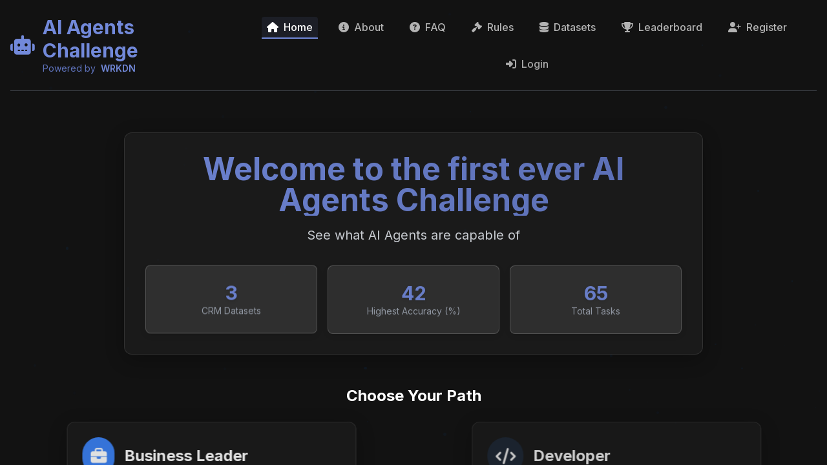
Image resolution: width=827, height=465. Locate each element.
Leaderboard (662, 27)
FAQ (428, 27)
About (361, 27)
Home (290, 27)
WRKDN (118, 68)
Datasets (567, 27)
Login (527, 68)
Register (757, 29)
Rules (493, 27)
